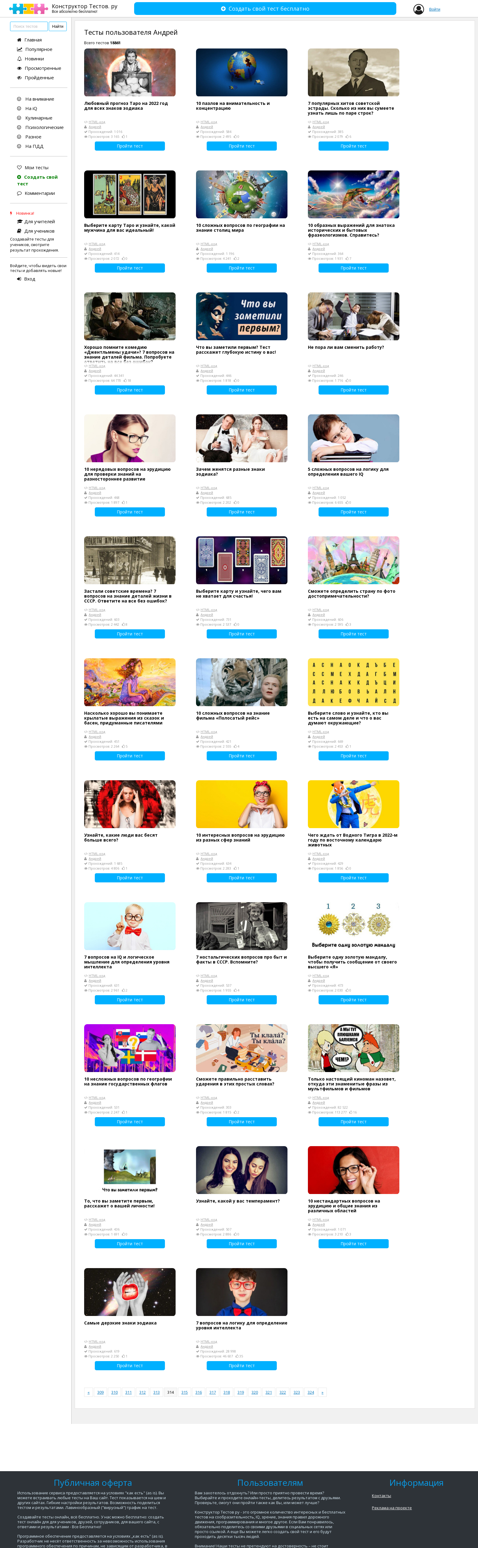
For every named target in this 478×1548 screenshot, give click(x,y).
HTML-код (97, 122)
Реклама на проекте (392, 1507)
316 (198, 1392)
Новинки (30, 58)
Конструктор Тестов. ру (84, 8)
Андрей (95, 126)
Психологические (40, 127)
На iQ (27, 108)
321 (269, 1392)
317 (212, 1392)
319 (240, 1392)
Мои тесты (32, 167)
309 (100, 1392)
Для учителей (36, 221)
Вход (26, 279)
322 (283, 1392)
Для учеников (36, 231)
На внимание (35, 99)
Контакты (381, 1495)
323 (297, 1392)
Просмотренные (39, 68)
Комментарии (36, 193)
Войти (434, 9)
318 (226, 1392)
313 (156, 1392)
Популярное (34, 49)
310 (114, 1392)
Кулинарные (34, 118)
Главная (29, 40)
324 (311, 1392)
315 (184, 1392)
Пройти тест (130, 146)
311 (128, 1392)
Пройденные (35, 77)
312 (142, 1392)
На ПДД (30, 146)
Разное (29, 137)
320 (254, 1392)
